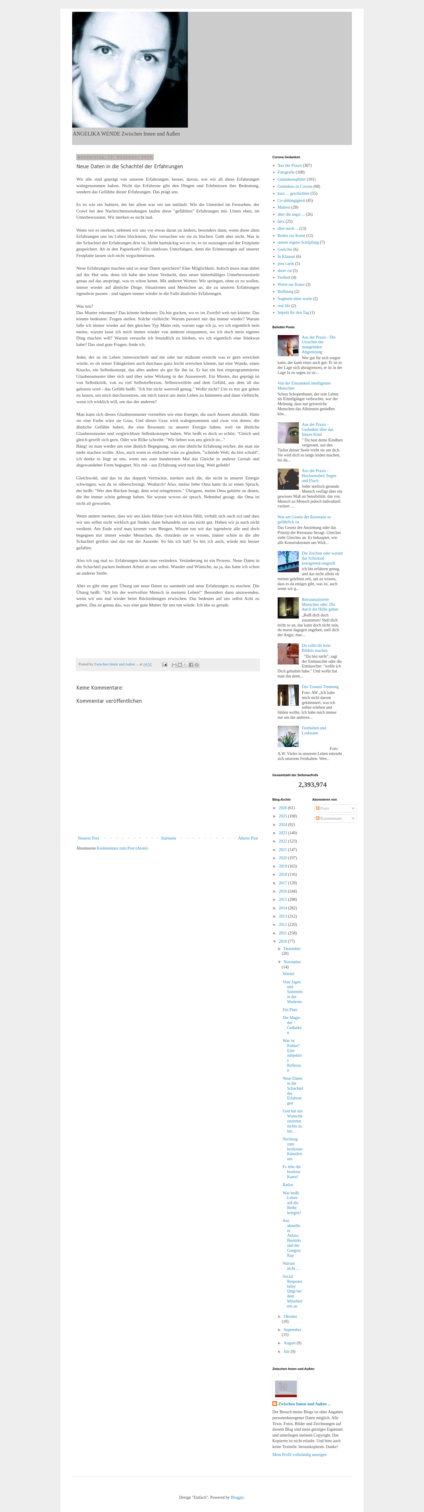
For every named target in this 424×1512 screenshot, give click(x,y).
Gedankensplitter (292, 179)
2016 (283, 891)
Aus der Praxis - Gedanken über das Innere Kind (317, 429)
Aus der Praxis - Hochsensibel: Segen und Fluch (319, 476)
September (292, 1330)
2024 (283, 824)
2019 (283, 866)
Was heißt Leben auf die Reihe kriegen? (292, 1203)
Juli (287, 1351)
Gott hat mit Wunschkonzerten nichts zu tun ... (293, 1121)
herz (281, 221)
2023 (283, 833)
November (292, 962)
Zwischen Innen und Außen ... (304, 1404)
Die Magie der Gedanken (292, 1025)
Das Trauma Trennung (320, 687)
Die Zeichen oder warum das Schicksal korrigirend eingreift (322, 558)
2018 (283, 874)
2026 (283, 808)
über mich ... (288, 228)
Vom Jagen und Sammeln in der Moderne (293, 992)
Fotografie (286, 172)
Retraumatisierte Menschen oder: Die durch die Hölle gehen (320, 604)
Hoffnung (286, 291)
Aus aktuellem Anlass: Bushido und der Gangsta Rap (292, 1238)
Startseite (168, 838)
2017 (283, 883)
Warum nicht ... (291, 1266)
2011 (283, 933)
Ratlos (288, 1185)
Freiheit (284, 277)
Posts (322, 808)
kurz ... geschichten (293, 193)
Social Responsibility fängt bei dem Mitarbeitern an (292, 1291)
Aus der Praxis (290, 165)
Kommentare (329, 818)
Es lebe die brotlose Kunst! (292, 1172)
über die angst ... (291, 214)
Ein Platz (290, 1010)
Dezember (292, 949)
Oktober (290, 1316)
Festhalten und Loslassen (314, 730)
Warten (288, 974)
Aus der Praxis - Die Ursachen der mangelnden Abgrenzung (318, 344)
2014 (283, 908)
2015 (283, 899)
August (290, 1343)
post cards (286, 263)
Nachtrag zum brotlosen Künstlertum (292, 1149)
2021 (283, 849)
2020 (283, 858)
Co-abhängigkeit (291, 200)
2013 (283, 916)
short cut (285, 270)
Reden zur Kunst (291, 235)
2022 (283, 841)
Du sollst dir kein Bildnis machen (316, 648)
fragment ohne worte (295, 298)
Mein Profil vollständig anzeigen (299, 1454)
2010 (283, 941)
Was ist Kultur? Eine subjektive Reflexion (292, 1055)
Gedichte (285, 249)
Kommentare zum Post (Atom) (122, 848)
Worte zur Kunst (291, 284)
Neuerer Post (88, 838)
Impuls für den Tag (293, 312)
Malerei (284, 207)
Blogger (237, 1497)
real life (284, 306)
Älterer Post (248, 838)
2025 (283, 816)
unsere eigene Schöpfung (298, 242)
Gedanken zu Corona (295, 186)
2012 (283, 924)
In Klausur (286, 256)
